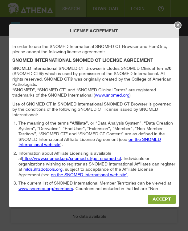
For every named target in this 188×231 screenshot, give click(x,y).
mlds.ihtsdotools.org (43, 169)
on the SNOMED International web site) (89, 174)
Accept (162, 199)
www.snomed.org (112, 95)
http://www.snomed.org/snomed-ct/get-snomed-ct (71, 158)
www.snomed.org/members (45, 188)
